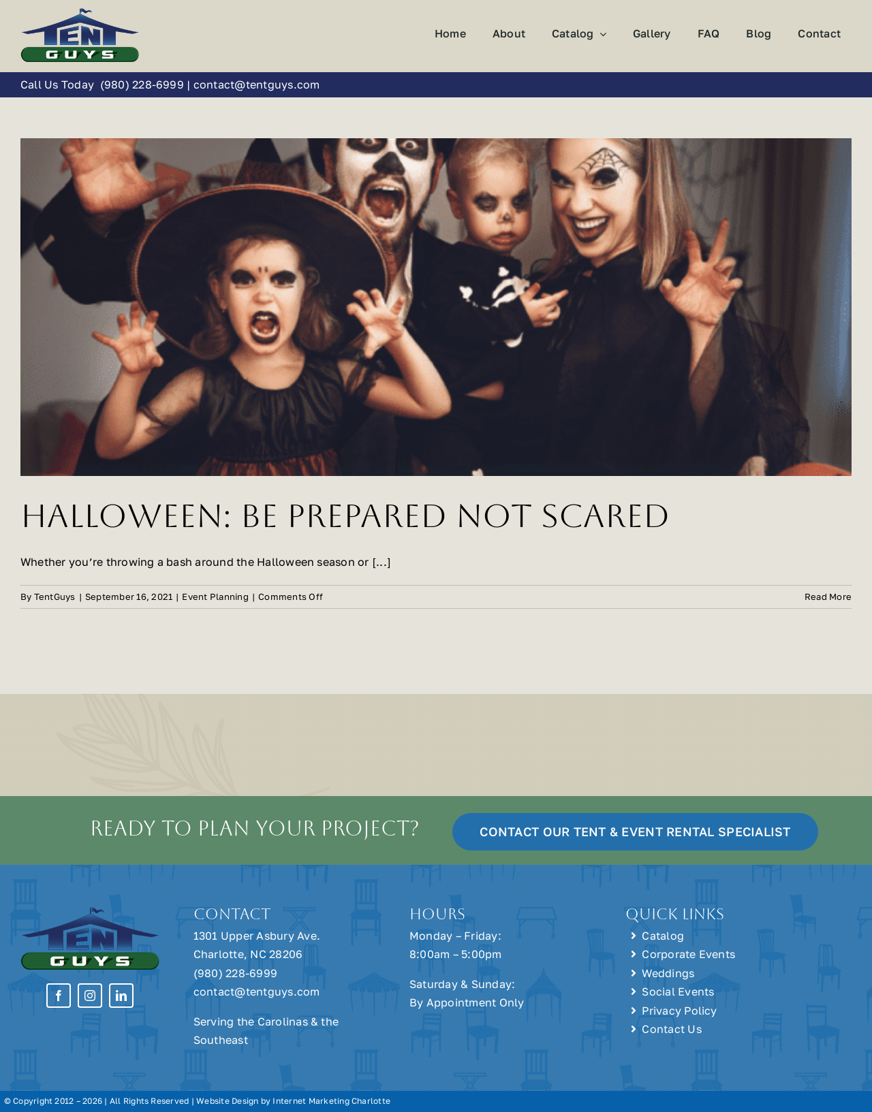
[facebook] (58, 995)
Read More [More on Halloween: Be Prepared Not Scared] (828, 596)
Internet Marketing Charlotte (331, 1101)
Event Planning (215, 596)
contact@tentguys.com (256, 84)
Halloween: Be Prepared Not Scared (345, 515)
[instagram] (90, 995)
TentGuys (55, 596)
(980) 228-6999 (142, 84)
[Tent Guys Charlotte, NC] (80, 12)
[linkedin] (121, 995)
